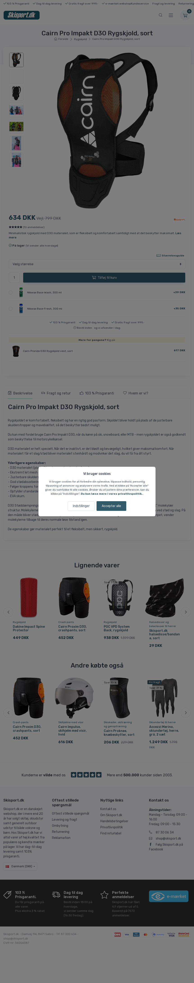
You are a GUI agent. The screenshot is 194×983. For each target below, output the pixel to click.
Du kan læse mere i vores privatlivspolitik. (111, 493)
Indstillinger (81, 506)
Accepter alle (111, 506)
